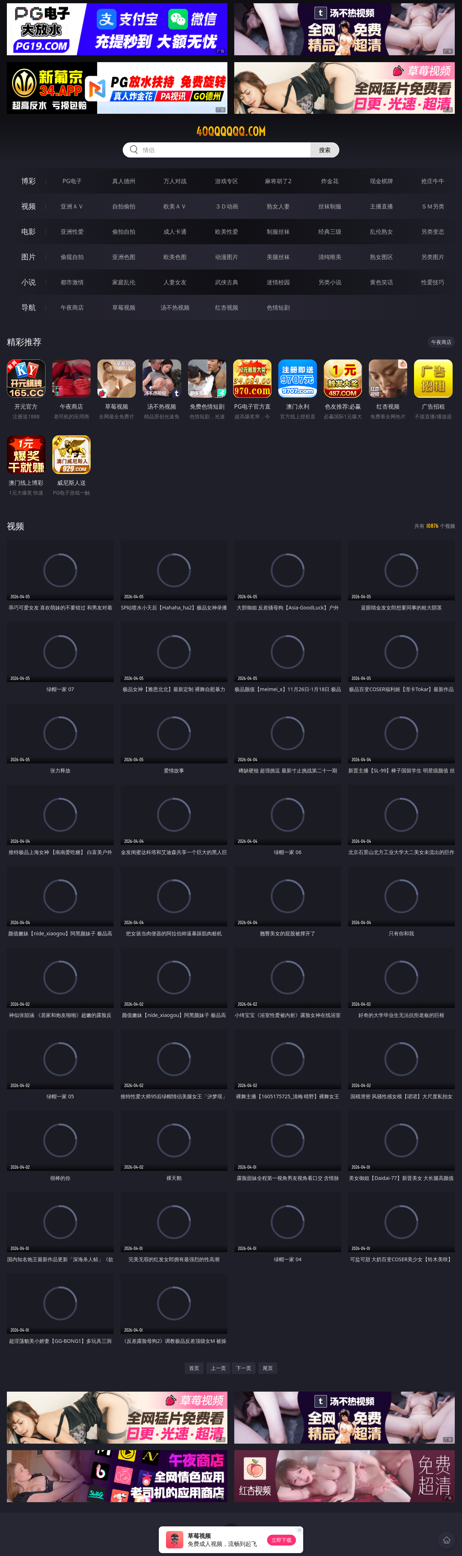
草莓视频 (123, 307)
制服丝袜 (278, 232)
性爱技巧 (432, 282)
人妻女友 (175, 282)
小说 (28, 282)
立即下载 (281, 1539)
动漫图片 (226, 257)
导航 (28, 307)
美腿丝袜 (278, 257)
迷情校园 (278, 282)
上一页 (218, 1368)
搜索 (325, 150)
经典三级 (329, 232)
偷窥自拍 (72, 257)
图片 (28, 257)
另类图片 (432, 257)
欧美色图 (175, 257)
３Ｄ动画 (226, 206)
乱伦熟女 (381, 232)
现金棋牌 (381, 181)
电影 (28, 231)
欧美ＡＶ (175, 206)
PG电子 (72, 181)
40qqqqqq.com (231, 131)
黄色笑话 (381, 282)
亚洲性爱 (72, 232)
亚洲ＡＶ (72, 206)
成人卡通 (175, 232)
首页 (194, 1368)
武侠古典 (226, 282)
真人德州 (123, 181)
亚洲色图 (123, 257)
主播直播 (381, 206)
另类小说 (329, 282)
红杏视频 (226, 307)
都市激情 (72, 282)
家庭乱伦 (123, 282)
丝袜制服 (329, 206)
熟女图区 (381, 257)
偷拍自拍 (123, 232)
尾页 (268, 1368)
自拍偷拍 (123, 206)
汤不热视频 (175, 307)
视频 (28, 206)
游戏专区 (226, 181)
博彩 (28, 181)
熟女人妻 (278, 206)
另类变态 (432, 232)
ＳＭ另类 (432, 206)
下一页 (243, 1368)
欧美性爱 (226, 232)
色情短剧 (278, 307)
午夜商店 (72, 307)
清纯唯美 (329, 257)
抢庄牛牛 (432, 181)
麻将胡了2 (278, 181)
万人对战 (175, 181)
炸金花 (330, 181)
